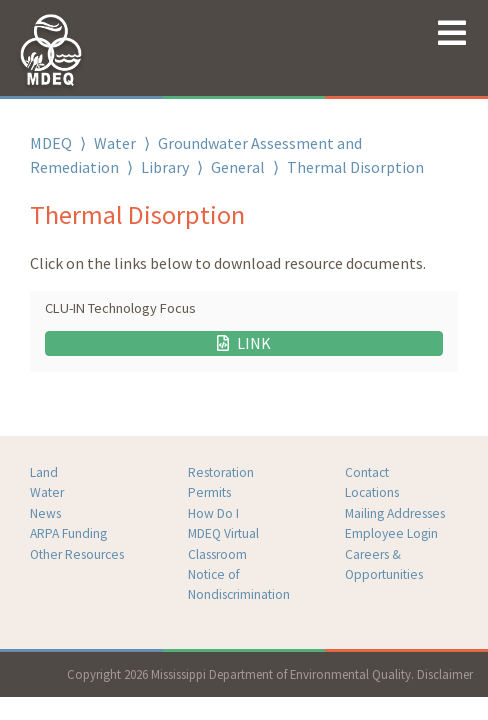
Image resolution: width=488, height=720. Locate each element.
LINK (244, 343)
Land (44, 472)
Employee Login (391, 533)
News (45, 513)
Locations (372, 492)
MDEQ (51, 143)
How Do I (213, 513)
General (238, 167)
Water (115, 143)
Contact (367, 472)
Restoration (221, 472)
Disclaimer (445, 674)
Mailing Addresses (395, 513)
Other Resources (77, 554)
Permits (209, 492)
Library (165, 167)
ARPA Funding (68, 533)
